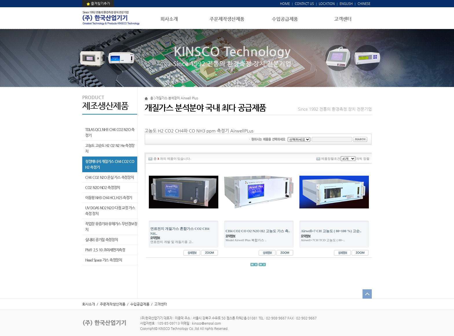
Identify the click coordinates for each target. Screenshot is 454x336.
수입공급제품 (285, 19)
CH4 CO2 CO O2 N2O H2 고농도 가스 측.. (258, 231)
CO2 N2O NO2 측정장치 (102, 187)
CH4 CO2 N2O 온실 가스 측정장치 (109, 177)
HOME (285, 4)
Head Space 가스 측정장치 (103, 260)
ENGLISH (346, 4)
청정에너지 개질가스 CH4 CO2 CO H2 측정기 (109, 164)
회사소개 (169, 19)
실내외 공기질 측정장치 (101, 239)
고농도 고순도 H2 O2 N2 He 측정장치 (109, 148)
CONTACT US (304, 4)
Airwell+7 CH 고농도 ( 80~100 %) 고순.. (331, 231)
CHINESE (364, 4)
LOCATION (327, 4)
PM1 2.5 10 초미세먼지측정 (105, 250)
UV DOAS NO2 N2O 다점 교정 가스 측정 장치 (110, 211)
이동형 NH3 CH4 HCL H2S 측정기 (108, 197)
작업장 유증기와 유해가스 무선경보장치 (111, 226)
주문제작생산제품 (227, 19)
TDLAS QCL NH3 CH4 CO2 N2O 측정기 (109, 132)
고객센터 (343, 19)
